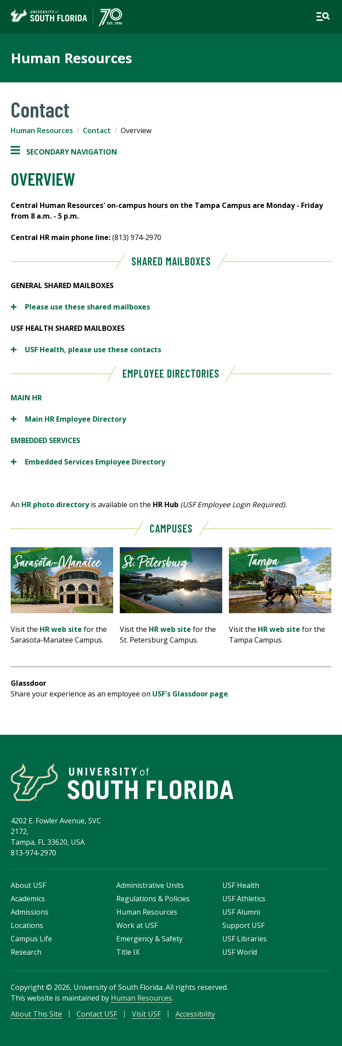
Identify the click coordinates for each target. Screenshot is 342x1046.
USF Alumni (241, 912)
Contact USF (97, 1014)
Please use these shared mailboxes (80, 306)
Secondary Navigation (64, 152)
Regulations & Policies (153, 899)
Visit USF (146, 1014)
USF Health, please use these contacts (87, 349)
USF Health (240, 885)
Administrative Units (150, 885)
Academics (28, 899)
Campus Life (31, 939)
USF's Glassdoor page (190, 694)
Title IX (127, 952)
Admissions (30, 912)
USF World (239, 952)
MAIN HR (26, 398)
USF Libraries (244, 939)
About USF (28, 885)
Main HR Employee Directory (68, 419)
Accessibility (195, 1014)
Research (26, 952)
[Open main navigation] (322, 16)
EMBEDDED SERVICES (45, 440)
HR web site (61, 629)
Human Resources (71, 58)
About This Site (36, 1014)
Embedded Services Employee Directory (88, 461)
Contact (97, 130)
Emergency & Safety (149, 939)
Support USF (243, 925)
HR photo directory (56, 504)
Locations (27, 925)
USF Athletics (243, 899)
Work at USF (137, 925)
